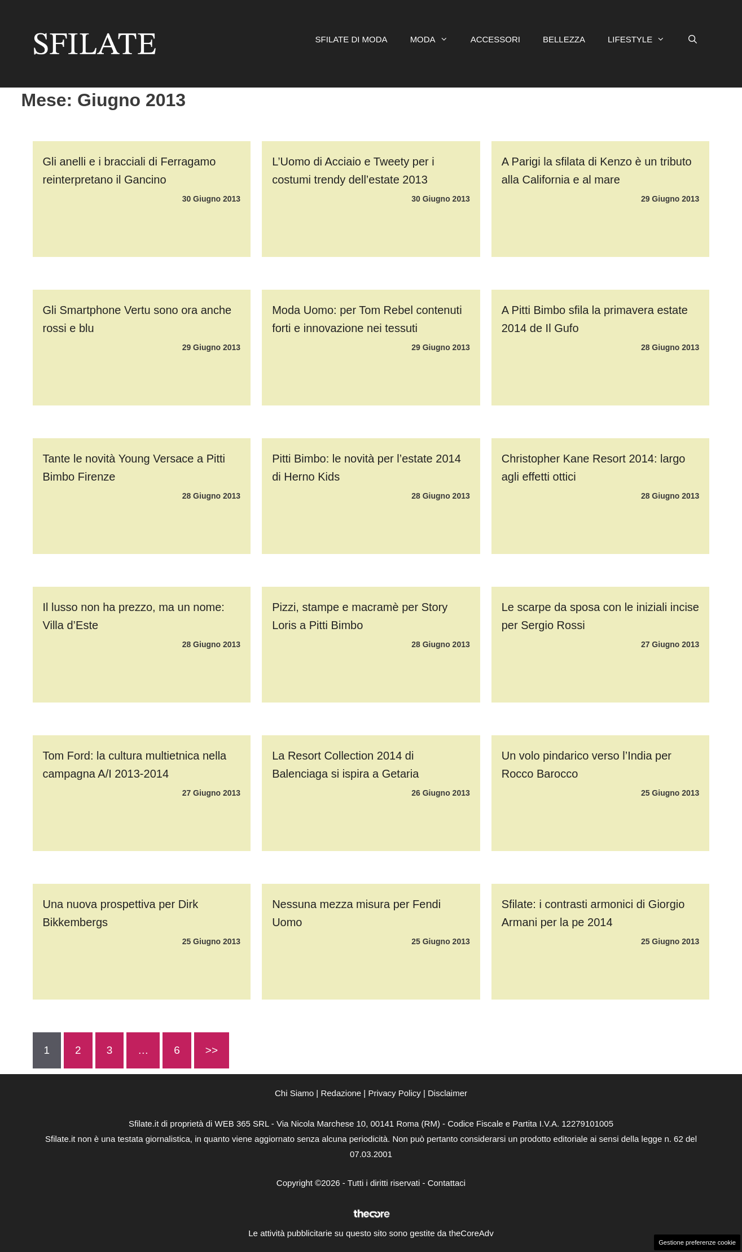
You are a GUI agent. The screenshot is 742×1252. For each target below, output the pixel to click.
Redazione (340, 1093)
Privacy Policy (394, 1093)
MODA (434, 39)
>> (211, 1050)
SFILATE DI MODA (351, 39)
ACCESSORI (495, 39)
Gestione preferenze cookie (697, 1242)
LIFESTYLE (642, 39)
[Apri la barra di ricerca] (692, 39)
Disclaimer (447, 1093)
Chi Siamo (294, 1093)
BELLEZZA (564, 39)
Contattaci (447, 1183)
